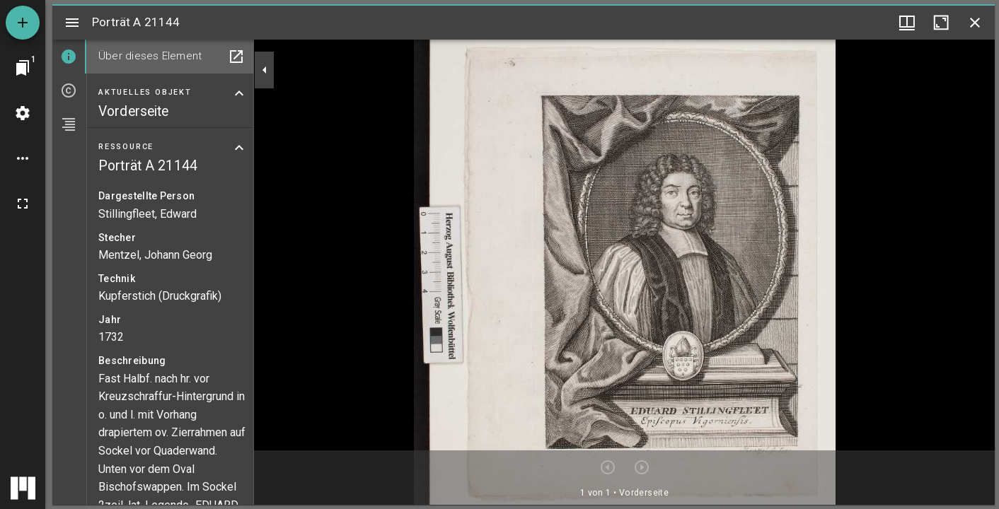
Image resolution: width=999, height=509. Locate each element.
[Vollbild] (23, 204)
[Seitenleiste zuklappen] (264, 70)
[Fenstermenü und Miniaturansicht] (907, 23)
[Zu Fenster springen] (23, 68)
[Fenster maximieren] (941, 23)
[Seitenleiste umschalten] (72, 23)
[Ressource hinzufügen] (23, 23)
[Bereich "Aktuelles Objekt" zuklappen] (239, 93)
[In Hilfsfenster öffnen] (236, 57)
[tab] (69, 57)
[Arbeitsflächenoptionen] (23, 158)
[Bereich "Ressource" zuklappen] (239, 147)
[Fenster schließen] (975, 23)
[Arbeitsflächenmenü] (23, 113)
